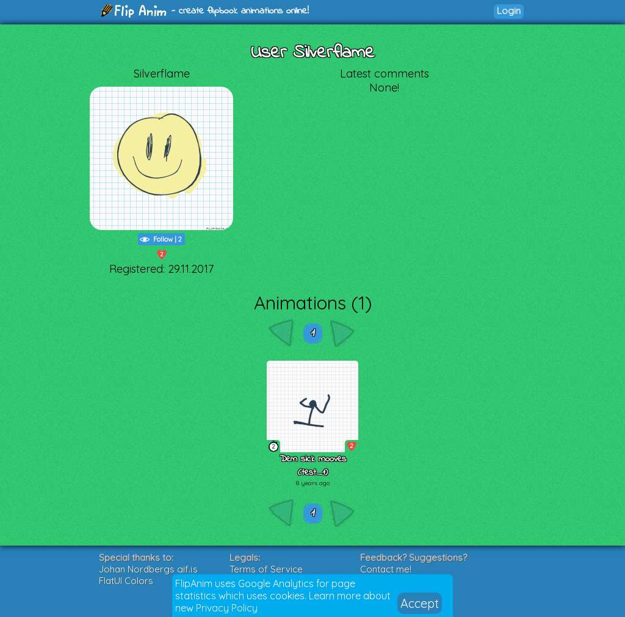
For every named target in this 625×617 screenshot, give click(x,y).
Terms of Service (266, 569)
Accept (419, 603)
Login (509, 10)
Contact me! (385, 569)
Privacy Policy (227, 608)
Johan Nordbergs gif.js (148, 569)
